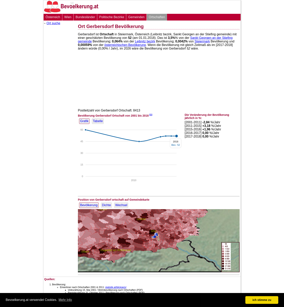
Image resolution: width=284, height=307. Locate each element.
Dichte (106, 205)
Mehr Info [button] (65, 299)
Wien (67, 17)
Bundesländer (85, 17)
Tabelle (98, 121)
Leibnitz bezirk (145, 41)
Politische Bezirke (111, 17)
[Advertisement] (59, 86)
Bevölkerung (89, 205)
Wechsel (121, 205)
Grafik (84, 121)
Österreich (53, 17)
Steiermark (202, 41)
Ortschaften (157, 17)
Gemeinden (136, 17)
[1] (150, 114)
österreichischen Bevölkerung (125, 45)
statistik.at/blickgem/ (115, 287)
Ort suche (53, 23)
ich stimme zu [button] (261, 299)
